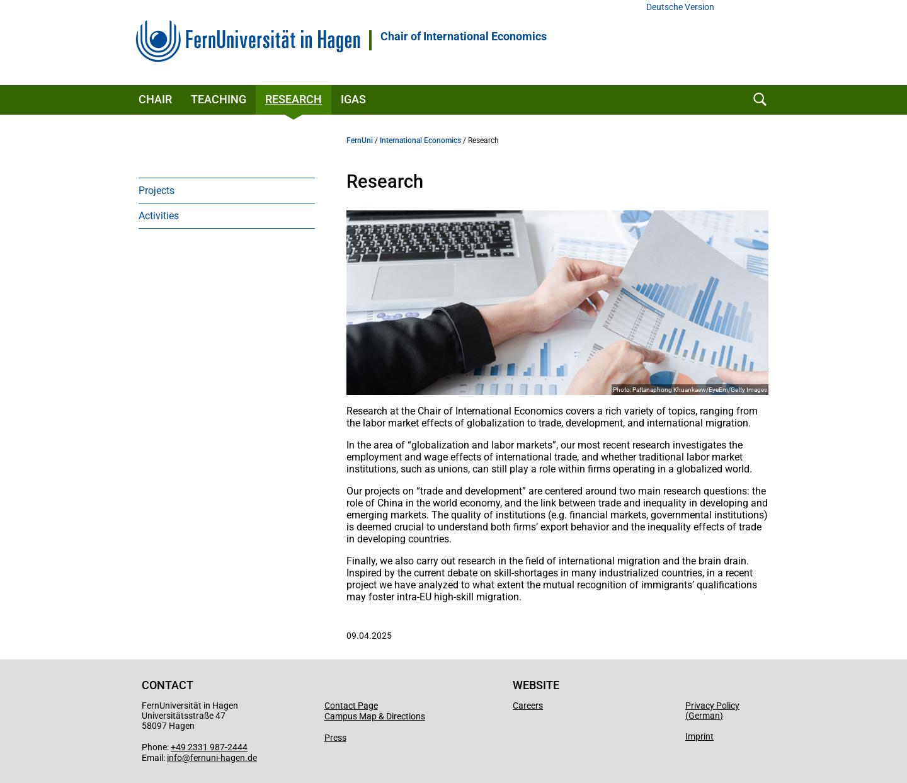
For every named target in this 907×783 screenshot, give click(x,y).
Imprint (699, 736)
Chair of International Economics (463, 36)
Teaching (218, 99)
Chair (155, 99)
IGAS (353, 99)
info (174, 758)
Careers (528, 705)
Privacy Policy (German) (712, 710)
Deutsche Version (680, 7)
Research (293, 99)
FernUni (359, 140)
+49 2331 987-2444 (209, 747)
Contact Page (351, 705)
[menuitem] (227, 190)
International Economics (420, 140)
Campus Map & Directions (374, 716)
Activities (159, 216)
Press (335, 738)
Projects (156, 191)
